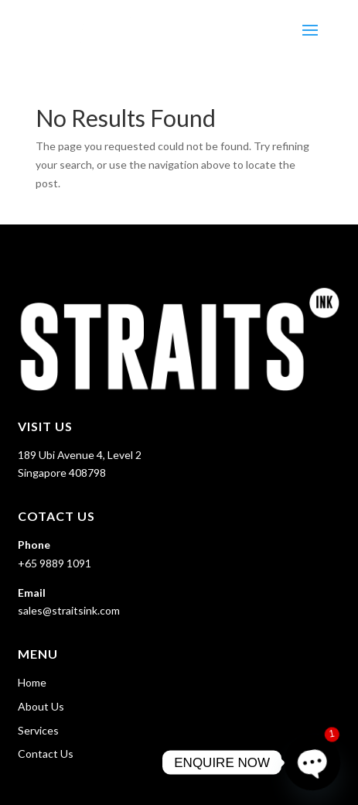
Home (32, 682)
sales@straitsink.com (69, 610)
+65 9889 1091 (54, 563)
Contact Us (45, 753)
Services (38, 730)
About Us (41, 706)
